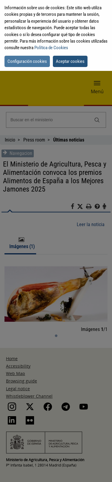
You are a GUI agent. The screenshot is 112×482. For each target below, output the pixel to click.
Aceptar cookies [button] (70, 61)
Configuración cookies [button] (27, 61)
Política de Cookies (51, 47)
